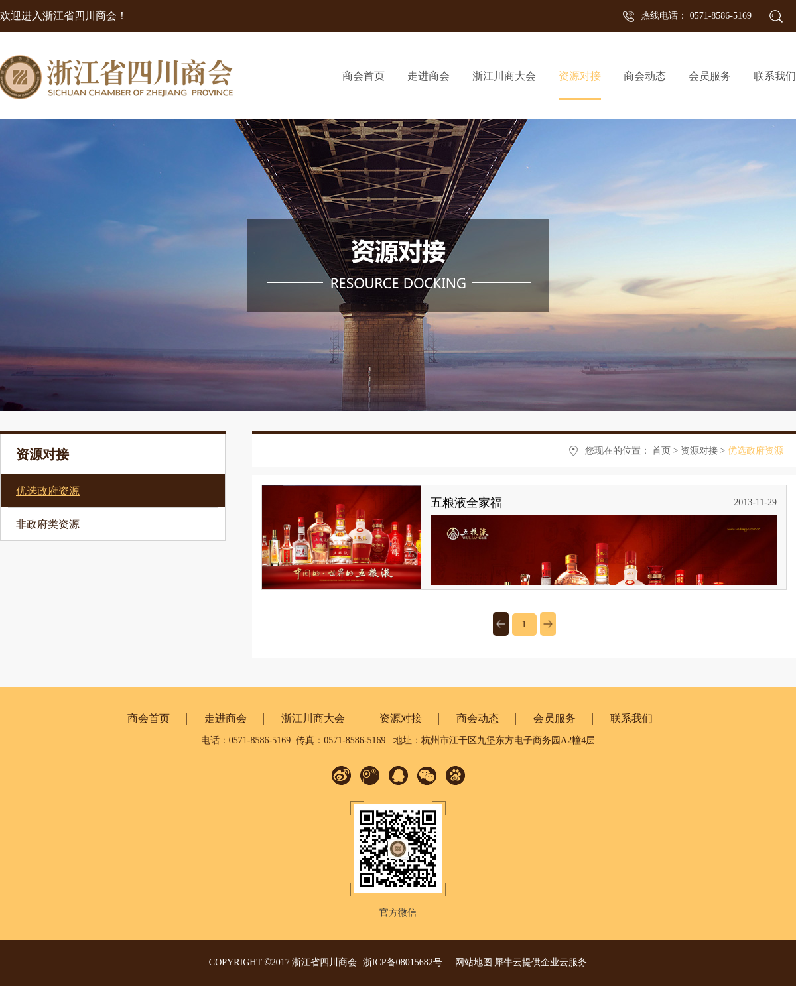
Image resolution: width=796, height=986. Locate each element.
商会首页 (363, 76)
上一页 (501, 624)
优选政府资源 (755, 451)
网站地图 (471, 962)
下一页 (548, 624)
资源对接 (699, 451)
